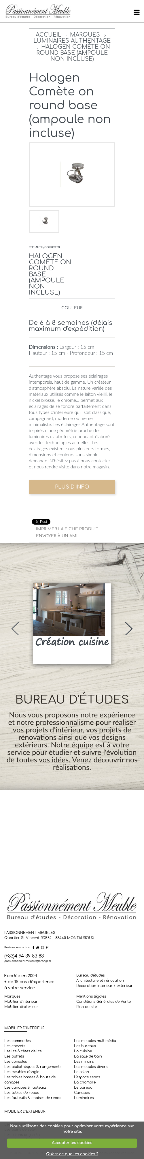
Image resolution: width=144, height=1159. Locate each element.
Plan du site (86, 1007)
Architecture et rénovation (100, 981)
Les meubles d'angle (21, 1072)
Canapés (82, 1093)
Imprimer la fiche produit (67, 529)
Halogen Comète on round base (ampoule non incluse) (73, 53)
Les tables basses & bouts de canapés (30, 1079)
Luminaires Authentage (72, 41)
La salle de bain (88, 1056)
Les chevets (14, 1046)
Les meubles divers (90, 1067)
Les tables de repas (21, 1093)
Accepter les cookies (72, 1143)
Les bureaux (85, 1046)
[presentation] (15, 628)
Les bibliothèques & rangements (32, 1067)
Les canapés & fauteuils (25, 1087)
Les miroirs (84, 1062)
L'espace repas (87, 1077)
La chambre (85, 1082)
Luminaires (84, 1098)
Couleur (72, 308)
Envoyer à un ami (56, 536)
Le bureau (83, 1087)
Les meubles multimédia (95, 1041)
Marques (85, 35)
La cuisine (83, 1051)
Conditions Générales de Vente (103, 1002)
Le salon (81, 1072)
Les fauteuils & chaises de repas (32, 1098)
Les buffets (14, 1056)
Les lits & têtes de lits (22, 1051)
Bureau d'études (90, 975)
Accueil (48, 35)
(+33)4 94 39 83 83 (24, 956)
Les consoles (15, 1062)
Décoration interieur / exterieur (104, 986)
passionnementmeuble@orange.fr (27, 961)
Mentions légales (91, 996)
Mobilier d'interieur (21, 1002)
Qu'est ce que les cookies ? (72, 1154)
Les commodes (17, 1041)
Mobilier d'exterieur (21, 1007)
